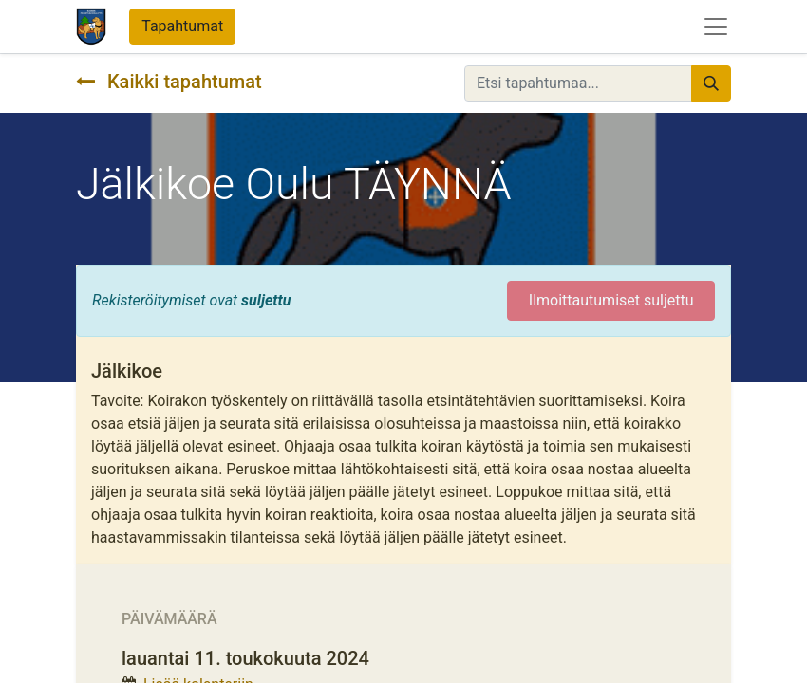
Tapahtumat (182, 26)
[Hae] (711, 83)
